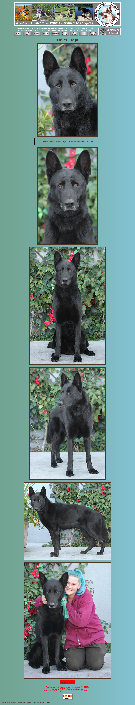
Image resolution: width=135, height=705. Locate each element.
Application (67, 682)
